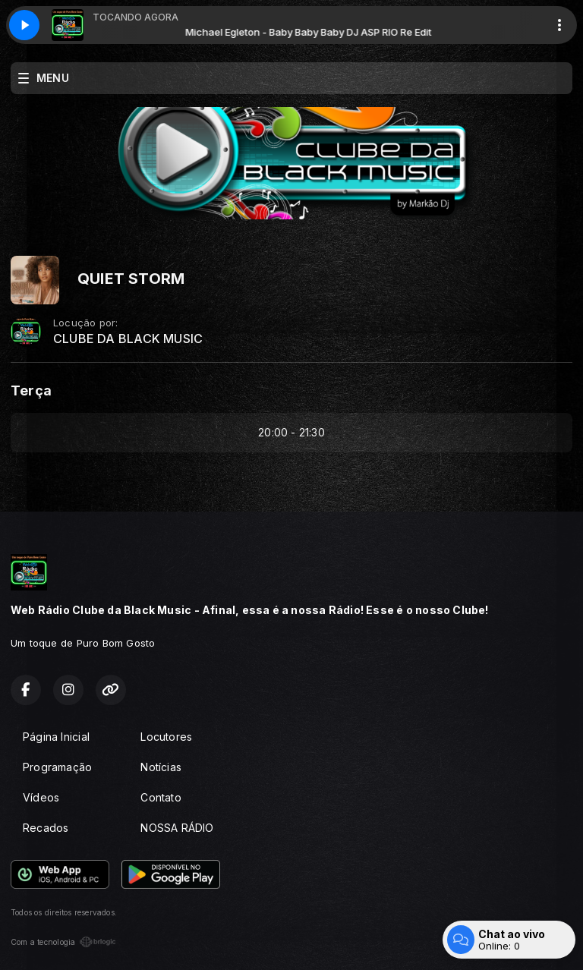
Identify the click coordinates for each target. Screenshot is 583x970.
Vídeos (41, 797)
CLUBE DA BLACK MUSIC (128, 339)
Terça (31, 390)
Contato (160, 797)
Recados (45, 827)
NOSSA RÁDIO (176, 827)
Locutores (166, 736)
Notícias (160, 767)
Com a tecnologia (63, 942)
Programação (57, 767)
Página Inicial (56, 736)
